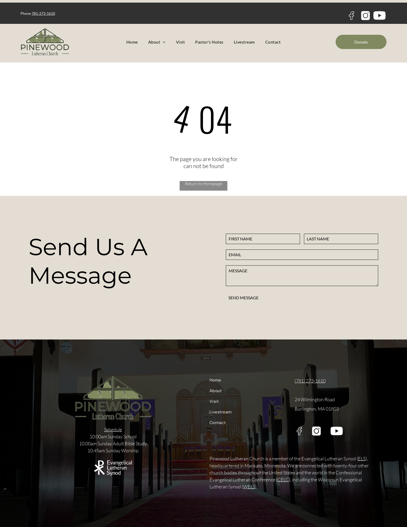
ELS (361, 458)
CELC (283, 479)
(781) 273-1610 (310, 381)
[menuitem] (132, 41)
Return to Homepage (203, 183)
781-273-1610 (43, 13)
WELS (249, 486)
